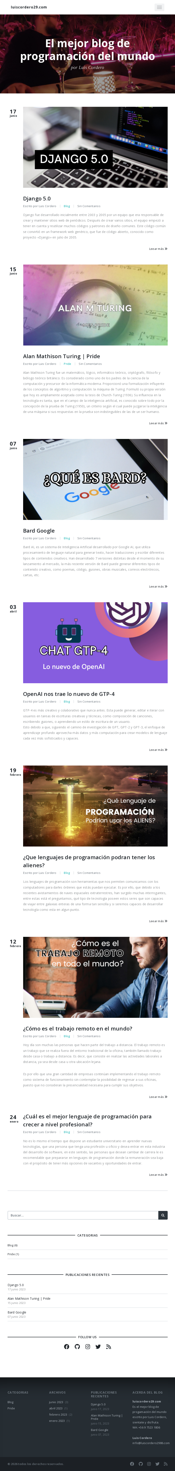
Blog (67, 206)
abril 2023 (56, 1408)
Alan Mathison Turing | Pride (61, 356)
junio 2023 (56, 1402)
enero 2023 (57, 1421)
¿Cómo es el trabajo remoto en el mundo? (77, 1028)
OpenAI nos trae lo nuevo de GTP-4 (69, 693)
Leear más (158, 249)
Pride (67, 364)
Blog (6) (13, 1245)
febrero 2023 (58, 1414)
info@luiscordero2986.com (151, 1443)
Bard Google (39, 530)
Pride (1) (13, 1254)
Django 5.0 (37, 198)
